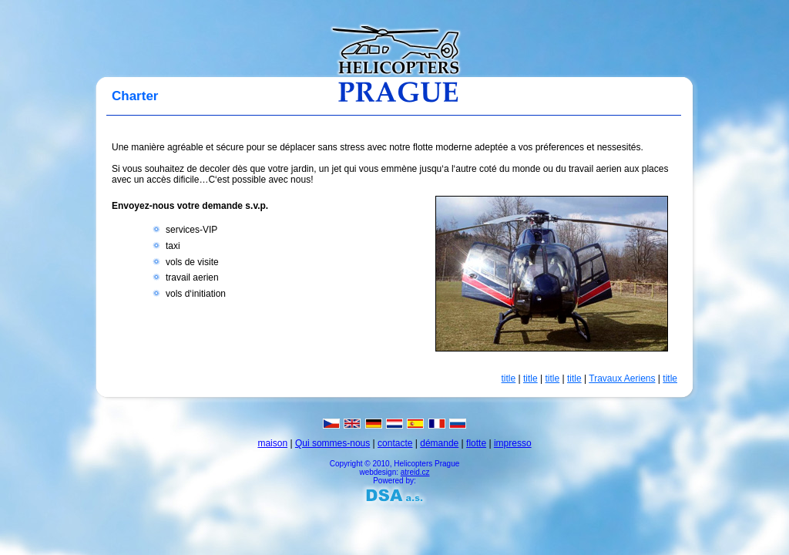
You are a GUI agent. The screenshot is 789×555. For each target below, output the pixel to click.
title (509, 378)
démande (439, 443)
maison (272, 443)
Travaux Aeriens (622, 378)
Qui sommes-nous (332, 443)
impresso (513, 443)
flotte (476, 443)
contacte (395, 443)
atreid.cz (415, 472)
